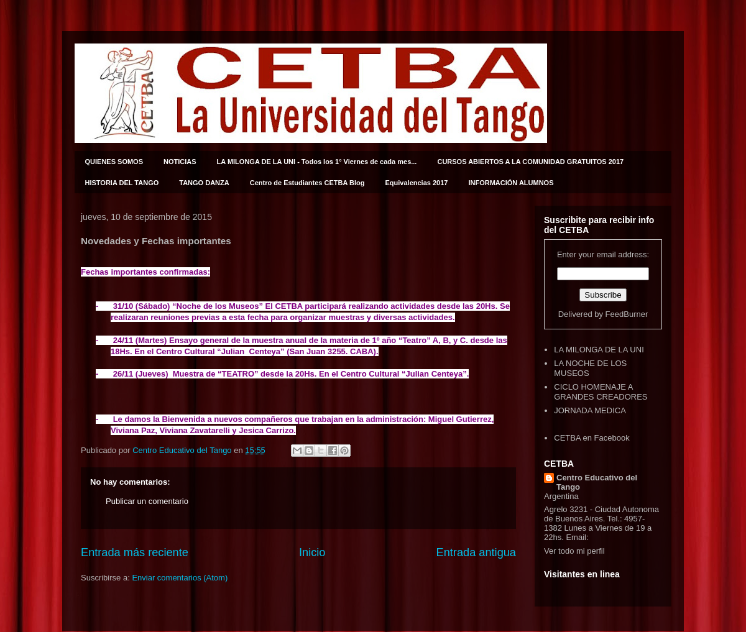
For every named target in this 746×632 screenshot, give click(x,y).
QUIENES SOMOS (114, 161)
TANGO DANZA (204, 182)
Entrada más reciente (134, 552)
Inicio (312, 552)
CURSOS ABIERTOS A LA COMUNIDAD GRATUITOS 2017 (530, 161)
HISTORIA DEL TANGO (122, 182)
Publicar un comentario (147, 501)
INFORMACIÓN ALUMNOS (510, 182)
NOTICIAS (179, 161)
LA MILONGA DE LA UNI (599, 349)
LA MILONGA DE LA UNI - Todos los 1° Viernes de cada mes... (317, 161)
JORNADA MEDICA (590, 410)
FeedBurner (627, 314)
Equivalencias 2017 (416, 182)
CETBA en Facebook (591, 437)
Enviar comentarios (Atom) (180, 577)
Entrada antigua (476, 552)
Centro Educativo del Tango (596, 482)
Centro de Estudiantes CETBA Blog (307, 182)
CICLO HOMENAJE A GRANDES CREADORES (600, 391)
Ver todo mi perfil (574, 551)
